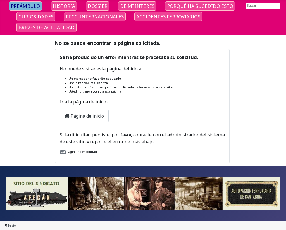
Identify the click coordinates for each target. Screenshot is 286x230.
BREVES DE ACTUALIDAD (46, 27)
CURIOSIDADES (35, 16)
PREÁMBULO (25, 6)
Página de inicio (84, 116)
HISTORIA (64, 6)
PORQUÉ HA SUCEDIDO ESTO (200, 6)
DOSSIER (98, 6)
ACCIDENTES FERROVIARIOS (168, 16)
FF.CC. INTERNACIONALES (95, 16)
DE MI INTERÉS (137, 6)
